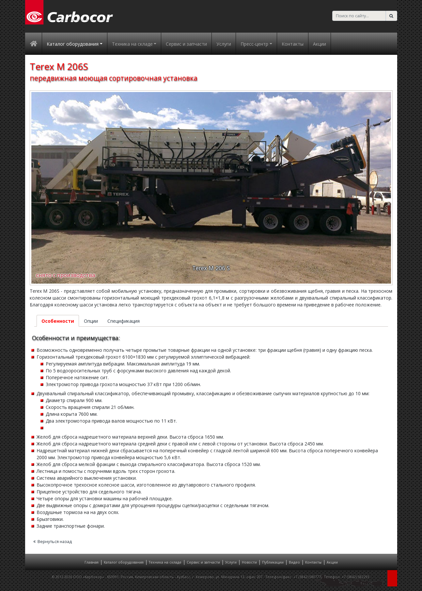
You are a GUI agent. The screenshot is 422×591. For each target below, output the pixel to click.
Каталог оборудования (124, 562)
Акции (319, 44)
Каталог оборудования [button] (73, 44)
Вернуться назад (52, 541)
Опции (91, 321)
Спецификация (123, 321)
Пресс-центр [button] (254, 44)
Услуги (223, 44)
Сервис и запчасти (186, 44)
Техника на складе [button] (132, 44)
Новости (249, 562)
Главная (92, 562)
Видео (294, 562)
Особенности (57, 321)
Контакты (293, 44)
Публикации (273, 562)
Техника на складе (165, 562)
